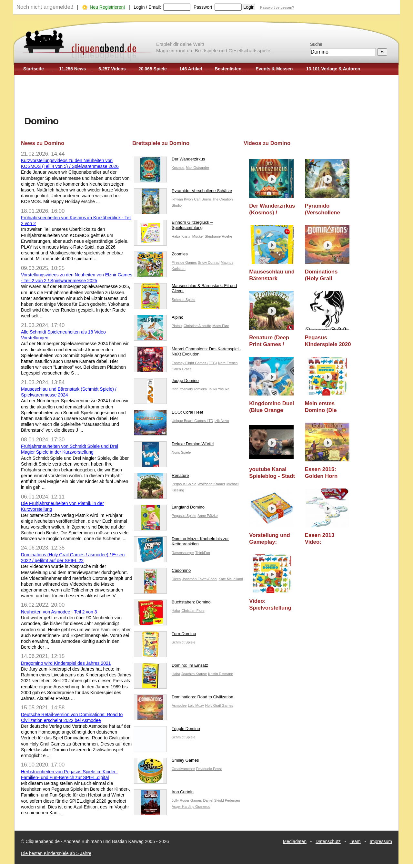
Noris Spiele (181, 452)
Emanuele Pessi (209, 769)
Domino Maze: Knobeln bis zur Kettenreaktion (181, 543)
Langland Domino (169, 509)
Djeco (176, 579)
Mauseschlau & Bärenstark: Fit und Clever (185, 290)
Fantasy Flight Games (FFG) (194, 363)
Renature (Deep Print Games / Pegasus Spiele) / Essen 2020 (271, 341)
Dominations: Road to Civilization (183, 698)
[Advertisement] (206, 96)
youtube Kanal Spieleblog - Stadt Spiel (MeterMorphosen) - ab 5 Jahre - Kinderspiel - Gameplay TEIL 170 (272, 472)
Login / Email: (147, 7)
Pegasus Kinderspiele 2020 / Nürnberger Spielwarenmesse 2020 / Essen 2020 (328, 341)
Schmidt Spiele (183, 300)
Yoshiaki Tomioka (193, 389)
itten (175, 389)
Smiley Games (166, 762)
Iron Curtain (164, 793)
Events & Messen (274, 68)
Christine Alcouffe (197, 326)
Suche (316, 44)
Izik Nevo (222, 421)
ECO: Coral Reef (168, 414)
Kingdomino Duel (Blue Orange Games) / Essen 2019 (271, 407)
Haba (176, 236)
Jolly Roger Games (187, 800)
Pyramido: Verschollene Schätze (183, 192)
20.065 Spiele (152, 68)
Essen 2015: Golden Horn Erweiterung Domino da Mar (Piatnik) (324, 472)
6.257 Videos (112, 68)
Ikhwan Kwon (182, 199)
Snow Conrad (209, 262)
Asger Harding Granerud (191, 806)
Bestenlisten (228, 68)
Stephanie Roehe (218, 236)
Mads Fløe (220, 326)
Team (355, 841)
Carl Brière (202, 199)
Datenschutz (328, 841)
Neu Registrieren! (107, 7)
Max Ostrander (197, 168)
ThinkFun (202, 553)
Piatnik (177, 326)
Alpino (158, 319)
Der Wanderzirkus (169, 161)
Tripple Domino (167, 730)
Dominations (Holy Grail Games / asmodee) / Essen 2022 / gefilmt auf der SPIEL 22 (328, 275)
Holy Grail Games (219, 705)
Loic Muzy (196, 705)
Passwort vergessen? (277, 7)
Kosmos (178, 168)
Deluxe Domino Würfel (174, 445)
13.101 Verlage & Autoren (333, 68)
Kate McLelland (230, 579)
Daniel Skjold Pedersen (221, 800)
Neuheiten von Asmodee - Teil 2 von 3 (59, 611)
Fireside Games (184, 262)
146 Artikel (190, 68)
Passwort (203, 7)
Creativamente (183, 769)
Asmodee (179, 705)
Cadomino (162, 572)
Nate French (228, 363)
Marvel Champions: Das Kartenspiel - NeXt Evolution (187, 353)
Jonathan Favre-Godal (199, 579)
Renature (161, 477)
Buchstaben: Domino (172, 604)
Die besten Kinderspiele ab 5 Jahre (56, 853)
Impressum (381, 841)
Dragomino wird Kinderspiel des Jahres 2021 (66, 663)
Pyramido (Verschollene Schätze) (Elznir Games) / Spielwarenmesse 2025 (327, 209)
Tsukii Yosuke (218, 389)
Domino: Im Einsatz (171, 667)
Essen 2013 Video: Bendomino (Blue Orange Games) (327, 538)
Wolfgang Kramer (211, 484)
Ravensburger (183, 553)
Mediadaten (295, 841)
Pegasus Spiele (184, 484)
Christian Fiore (193, 610)
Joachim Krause (194, 674)
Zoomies (161, 256)
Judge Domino (166, 382)
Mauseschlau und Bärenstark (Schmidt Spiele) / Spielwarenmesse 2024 (272, 275)
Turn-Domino (165, 635)
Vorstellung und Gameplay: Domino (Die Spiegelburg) (269, 538)
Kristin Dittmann (220, 674)
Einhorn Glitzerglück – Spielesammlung (173, 226)
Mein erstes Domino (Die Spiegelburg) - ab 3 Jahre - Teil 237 (327, 407)
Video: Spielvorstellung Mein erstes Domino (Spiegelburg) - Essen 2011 (270, 604)
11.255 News (72, 68)
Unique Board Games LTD (192, 421)
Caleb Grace (182, 369)
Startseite (33, 68)
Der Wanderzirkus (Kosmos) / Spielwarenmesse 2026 (272, 209)
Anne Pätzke (207, 516)
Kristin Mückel (192, 236)
